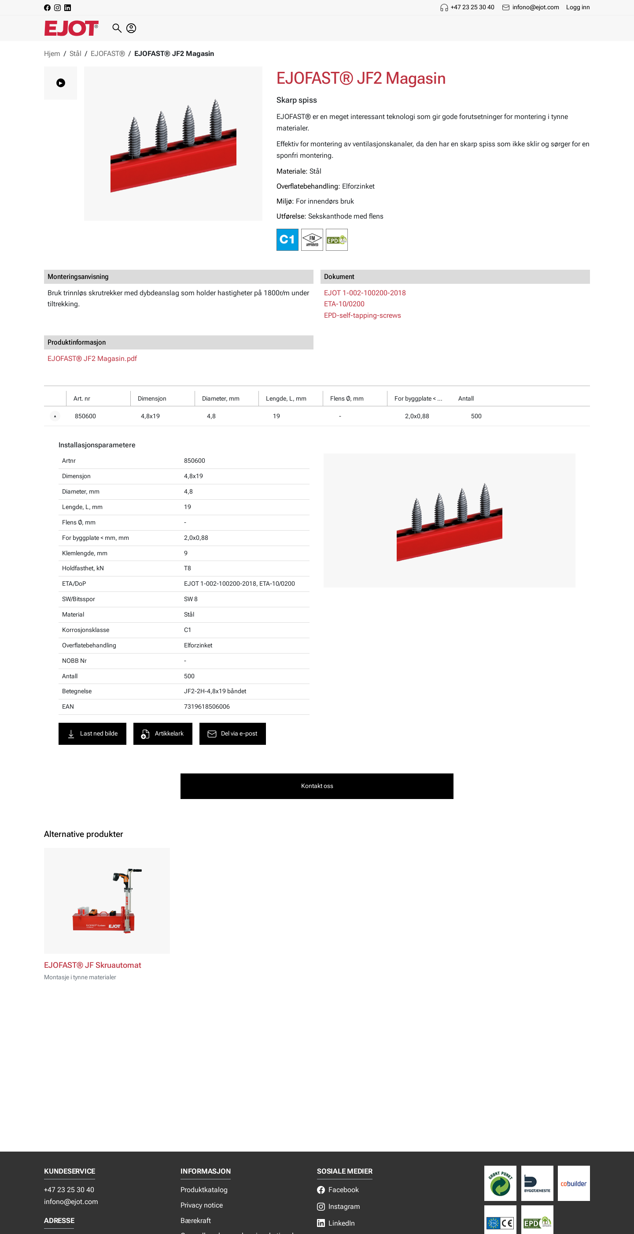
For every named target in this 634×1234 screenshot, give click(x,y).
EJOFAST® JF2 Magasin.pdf (92, 358)
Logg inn (578, 7)
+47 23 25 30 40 (472, 7)
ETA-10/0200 (344, 304)
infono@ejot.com (535, 7)
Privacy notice (202, 1205)
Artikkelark (162, 734)
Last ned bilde (92, 734)
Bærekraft (196, 1220)
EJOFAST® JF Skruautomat (92, 965)
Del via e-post (231, 734)
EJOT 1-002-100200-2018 (365, 293)
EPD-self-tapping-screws (362, 315)
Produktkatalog (204, 1190)
